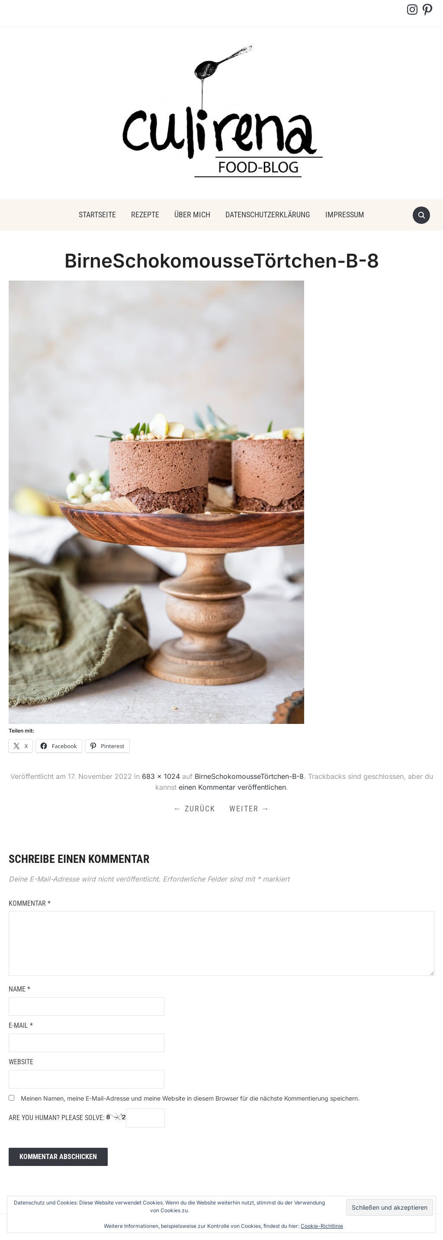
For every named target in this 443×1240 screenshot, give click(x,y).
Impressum (344, 214)
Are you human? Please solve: (87, 1117)
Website (21, 1062)
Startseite (97, 214)
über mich (192, 214)
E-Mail (21, 1025)
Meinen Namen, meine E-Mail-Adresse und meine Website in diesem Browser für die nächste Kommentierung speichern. (190, 1098)
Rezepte (145, 214)
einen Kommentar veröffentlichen (232, 787)
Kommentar (30, 903)
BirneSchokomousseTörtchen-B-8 (249, 776)
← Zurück (194, 808)
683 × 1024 (161, 776)
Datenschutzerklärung (267, 214)
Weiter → (249, 808)
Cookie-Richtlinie (322, 1226)
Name (19, 989)
